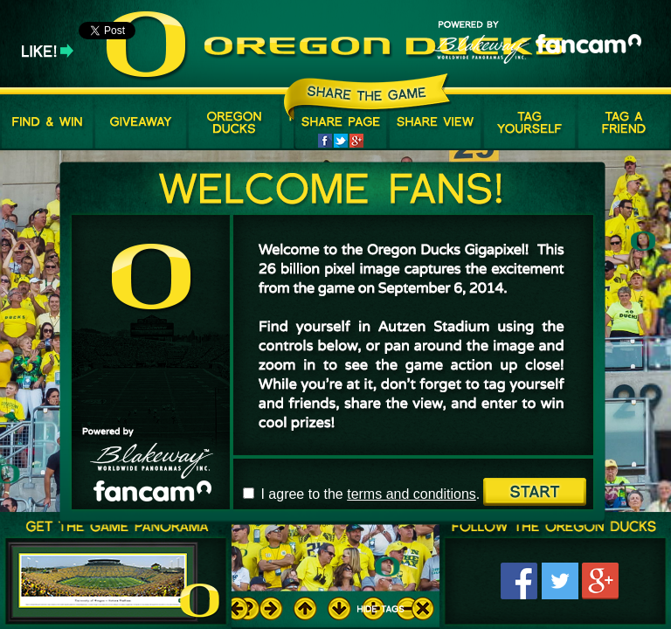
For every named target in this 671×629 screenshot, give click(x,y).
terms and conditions (411, 494)
